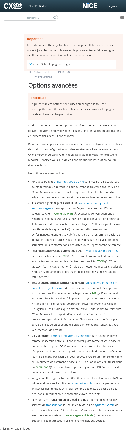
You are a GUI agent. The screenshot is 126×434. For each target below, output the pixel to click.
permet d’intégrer (71, 335)
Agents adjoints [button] (63, 213)
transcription (54, 405)
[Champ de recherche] (30, 18)
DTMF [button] (99, 261)
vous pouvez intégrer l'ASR (102, 251)
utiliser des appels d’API (69, 181)
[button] (55, 18)
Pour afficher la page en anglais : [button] (51, 64)
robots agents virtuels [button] (79, 415)
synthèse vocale (104, 405)
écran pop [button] (42, 367)
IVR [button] (65, 256)
